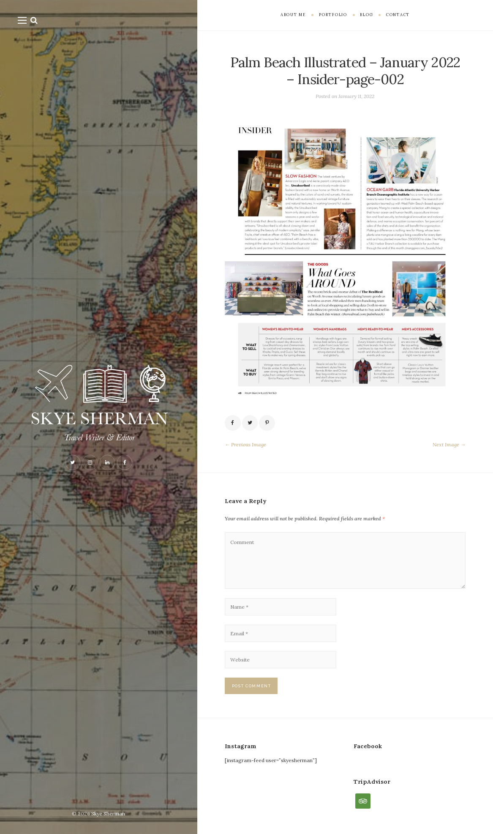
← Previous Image (245, 444)
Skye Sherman (108, 813)
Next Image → (449, 444)
